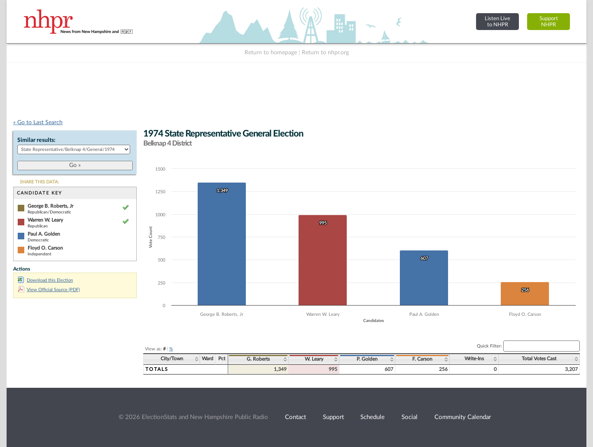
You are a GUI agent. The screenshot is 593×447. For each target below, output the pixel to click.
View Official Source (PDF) (49, 289)
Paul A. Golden (44, 234)
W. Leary (314, 359)
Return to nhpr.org (325, 53)
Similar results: (36, 140)
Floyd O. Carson (45, 248)
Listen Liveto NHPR (497, 21)
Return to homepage (271, 53)
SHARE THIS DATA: (39, 182)
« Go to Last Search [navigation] (38, 122)
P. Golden (367, 359)
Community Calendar (462, 417)
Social (410, 417)
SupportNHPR (548, 21)
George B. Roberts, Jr (50, 206)
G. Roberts (258, 359)
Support (333, 417)
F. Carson (422, 359)
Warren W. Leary (45, 220)
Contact (295, 417)
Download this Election (45, 280)
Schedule (372, 417)
